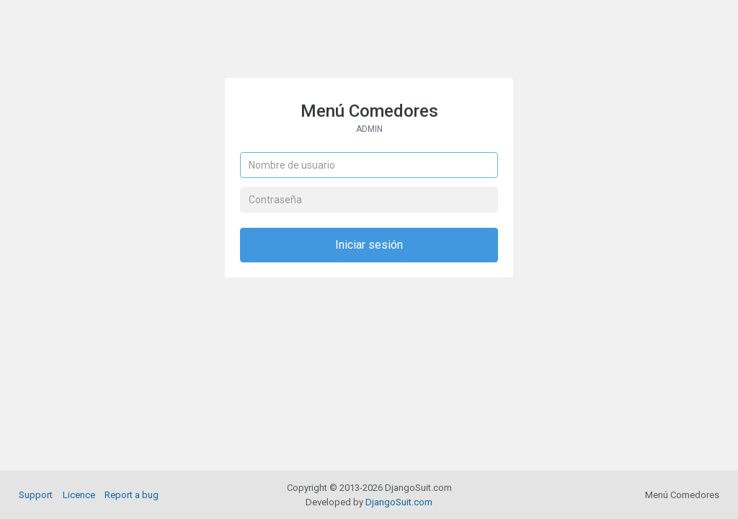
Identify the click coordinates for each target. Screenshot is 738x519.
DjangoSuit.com (398, 502)
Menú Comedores (369, 118)
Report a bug (132, 494)
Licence (79, 494)
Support (36, 494)
